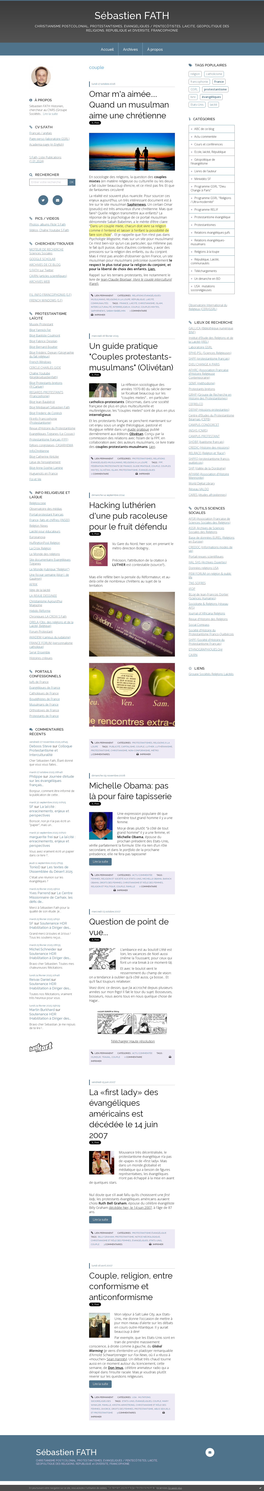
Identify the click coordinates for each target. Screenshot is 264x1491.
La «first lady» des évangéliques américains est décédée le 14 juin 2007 (123, 1113)
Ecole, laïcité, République (210, 152)
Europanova (37, 537)
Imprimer (98, 315)
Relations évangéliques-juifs (212, 232)
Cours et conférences (208, 144)
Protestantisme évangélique (149, 1233)
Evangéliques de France (44, 688)
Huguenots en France (43, 473)
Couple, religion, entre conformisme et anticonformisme (131, 1286)
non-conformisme (139, 750)
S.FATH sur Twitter (41, 270)
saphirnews (98, 311)
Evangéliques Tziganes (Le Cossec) (52, 434)
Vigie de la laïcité (39, 590)
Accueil (107, 49)
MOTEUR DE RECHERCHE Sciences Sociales (46, 251)
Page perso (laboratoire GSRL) (49, 139)
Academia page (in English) (46, 144)
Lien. (151, 269)
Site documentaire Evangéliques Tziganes (50, 562)
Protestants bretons (202, 389)
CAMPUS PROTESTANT (204, 436)
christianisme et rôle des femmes (143, 882)
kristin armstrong (123, 1405)
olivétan (105, 470)
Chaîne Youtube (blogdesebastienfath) (43, 375)
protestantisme (128, 470)
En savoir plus (175, 1488)
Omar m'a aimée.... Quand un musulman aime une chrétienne (129, 104)
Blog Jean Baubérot (42, 402)
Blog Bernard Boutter (43, 347)
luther (150, 746)
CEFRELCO (196, 404)
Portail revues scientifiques (206, 557)
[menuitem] (107, 49)
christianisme (146, 303)
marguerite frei (41, 837)
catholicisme (214, 74)
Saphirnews (136, 204)
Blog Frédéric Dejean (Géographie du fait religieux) (51, 354)
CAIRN (193, 655)
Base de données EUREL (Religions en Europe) (211, 540)
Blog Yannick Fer (40, 330)
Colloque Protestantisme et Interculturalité (50, 750)
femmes (95, 878)
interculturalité (101, 307)
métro (155, 750)
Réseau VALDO (199, 489)
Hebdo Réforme (39, 611)
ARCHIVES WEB (39, 282)
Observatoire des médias (45, 509)
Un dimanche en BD (207, 279)
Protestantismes (142, 458)
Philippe (35, 776)
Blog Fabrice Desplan (43, 341)
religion (195, 74)
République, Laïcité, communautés (205, 261)
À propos (155, 49)
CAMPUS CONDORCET (204, 425)
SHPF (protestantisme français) (209, 359)
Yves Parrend (39, 893)
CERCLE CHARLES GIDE (45, 368)
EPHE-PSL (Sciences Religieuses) (210, 353)
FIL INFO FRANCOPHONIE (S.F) (50, 295)
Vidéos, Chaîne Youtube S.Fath (49, 230)
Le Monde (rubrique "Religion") (49, 569)
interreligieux (121, 307)
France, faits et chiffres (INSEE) (49, 520)
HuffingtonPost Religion (44, 543)
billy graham (106, 1237)
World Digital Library (202, 483)
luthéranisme (163, 746)
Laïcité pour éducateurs (44, 531)
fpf (160, 462)
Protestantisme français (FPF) (48, 439)
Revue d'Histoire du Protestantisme (52, 428)
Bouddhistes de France (44, 699)
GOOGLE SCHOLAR (42, 259)
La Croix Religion (40, 548)
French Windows (40, 362)
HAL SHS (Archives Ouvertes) (208, 562)
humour (96, 1057)
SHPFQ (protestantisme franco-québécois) (209, 461)
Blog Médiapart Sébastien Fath (49, 407)
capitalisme (128, 746)
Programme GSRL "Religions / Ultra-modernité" (211, 200)
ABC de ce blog (204, 129)
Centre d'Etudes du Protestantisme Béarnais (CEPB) (211, 417)
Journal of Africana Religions (207, 613)
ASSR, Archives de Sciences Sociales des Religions (206, 530)
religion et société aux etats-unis (121, 878)
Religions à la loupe (118, 299)
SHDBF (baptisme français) (206, 442)
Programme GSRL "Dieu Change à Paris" (208, 188)
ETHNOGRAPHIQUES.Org (205, 649)
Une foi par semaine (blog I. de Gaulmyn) (49, 577)
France (219, 82)
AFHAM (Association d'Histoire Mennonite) (209, 476)
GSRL (194, 89)
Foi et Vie (35, 479)
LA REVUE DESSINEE (43, 596)
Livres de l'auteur (205, 171)
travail (106, 1057)
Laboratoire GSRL (200, 347)
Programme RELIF (206, 210)
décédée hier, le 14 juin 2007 (130, 1207)
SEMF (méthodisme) (202, 383)
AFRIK (33, 584)
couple (135, 307)
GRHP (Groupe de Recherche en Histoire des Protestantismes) (210, 397)
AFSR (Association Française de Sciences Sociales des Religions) (209, 521)
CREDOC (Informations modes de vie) (210, 549)
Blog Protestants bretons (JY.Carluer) (45, 385)
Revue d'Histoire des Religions (208, 619)
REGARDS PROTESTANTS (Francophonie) (46, 394)
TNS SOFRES (197, 583)
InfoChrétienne (39, 451)
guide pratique (138, 429)
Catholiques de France (44, 693)
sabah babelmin (115, 311)
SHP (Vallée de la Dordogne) (207, 468)
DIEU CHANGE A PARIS (204, 364)
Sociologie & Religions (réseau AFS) (208, 606)
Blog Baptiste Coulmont (44, 335)
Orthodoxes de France (44, 710)
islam (159, 303)
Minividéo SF (202, 179)
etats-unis (155, 1240)
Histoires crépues (40, 658)
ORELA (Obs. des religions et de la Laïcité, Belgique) (51, 624)
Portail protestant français (46, 514)
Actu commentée (142, 875)
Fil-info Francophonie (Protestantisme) (43, 421)
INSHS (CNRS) (198, 430)
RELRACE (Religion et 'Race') (207, 453)
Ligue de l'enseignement (44, 462)
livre (193, 97)
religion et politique (103, 886)
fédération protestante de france (111, 466)
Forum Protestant (41, 632)
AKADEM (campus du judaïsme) (50, 637)
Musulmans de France (43, 704)
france (124, 303)
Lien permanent (102, 295)
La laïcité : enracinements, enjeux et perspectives (49, 811)
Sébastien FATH (132, 16)
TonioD (34, 867)
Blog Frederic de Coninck (45, 413)
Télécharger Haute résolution (133, 1041)
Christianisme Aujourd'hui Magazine (45, 603)
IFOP (192, 589)
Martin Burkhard (42, 1010)
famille (130, 886)
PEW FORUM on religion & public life (210, 576)
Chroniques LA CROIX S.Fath (48, 616)
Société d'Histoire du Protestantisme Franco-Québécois (211, 632)
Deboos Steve (40, 746)
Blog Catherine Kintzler (44, 457)
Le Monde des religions (44, 554)
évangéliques (147, 470)
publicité (114, 746)
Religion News (38, 526)
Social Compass (199, 625)
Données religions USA (204, 568)
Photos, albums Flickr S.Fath (47, 224)
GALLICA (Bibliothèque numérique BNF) (211, 330)
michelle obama (152, 878)
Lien (152, 446)
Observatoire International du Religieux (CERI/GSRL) (208, 307)
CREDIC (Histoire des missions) (209, 448)
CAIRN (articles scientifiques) (48, 276)
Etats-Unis (197, 105)
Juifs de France (39, 682)
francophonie (199, 82)
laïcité (133, 303)
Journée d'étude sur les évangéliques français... (51, 781)
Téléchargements (205, 271)
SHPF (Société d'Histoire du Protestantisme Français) (207, 642)
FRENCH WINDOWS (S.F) (46, 300)
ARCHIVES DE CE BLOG (44, 265)
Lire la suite (50, 114)
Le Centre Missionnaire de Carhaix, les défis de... (51, 897)
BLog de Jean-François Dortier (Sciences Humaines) (208, 596)
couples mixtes (150, 307)
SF (31, 807)
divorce (105, 1409)
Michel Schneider (42, 949)
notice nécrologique (147, 1237)
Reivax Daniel (39, 980)
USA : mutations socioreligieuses (203, 288)
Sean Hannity (116, 1359)
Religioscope (37, 503)
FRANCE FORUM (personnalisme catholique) (51, 645)
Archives (130, 49)
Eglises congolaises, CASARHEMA (51, 445)
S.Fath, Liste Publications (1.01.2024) (45, 159)
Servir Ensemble (39, 652)
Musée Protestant (41, 324)
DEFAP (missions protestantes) (209, 410)
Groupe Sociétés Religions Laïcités (211, 674)
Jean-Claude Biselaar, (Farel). (130, 281)
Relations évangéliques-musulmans (208, 242)
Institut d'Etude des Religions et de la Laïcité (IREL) (211, 340)
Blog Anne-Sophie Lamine (46, 468)
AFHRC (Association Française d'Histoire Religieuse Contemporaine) (208, 374)
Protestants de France (44, 716)
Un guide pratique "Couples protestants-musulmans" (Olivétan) (131, 356)
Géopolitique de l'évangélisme (203, 161)
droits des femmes (111, 882)
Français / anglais (40, 133)
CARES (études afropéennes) (208, 495)
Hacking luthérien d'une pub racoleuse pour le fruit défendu (128, 516)
